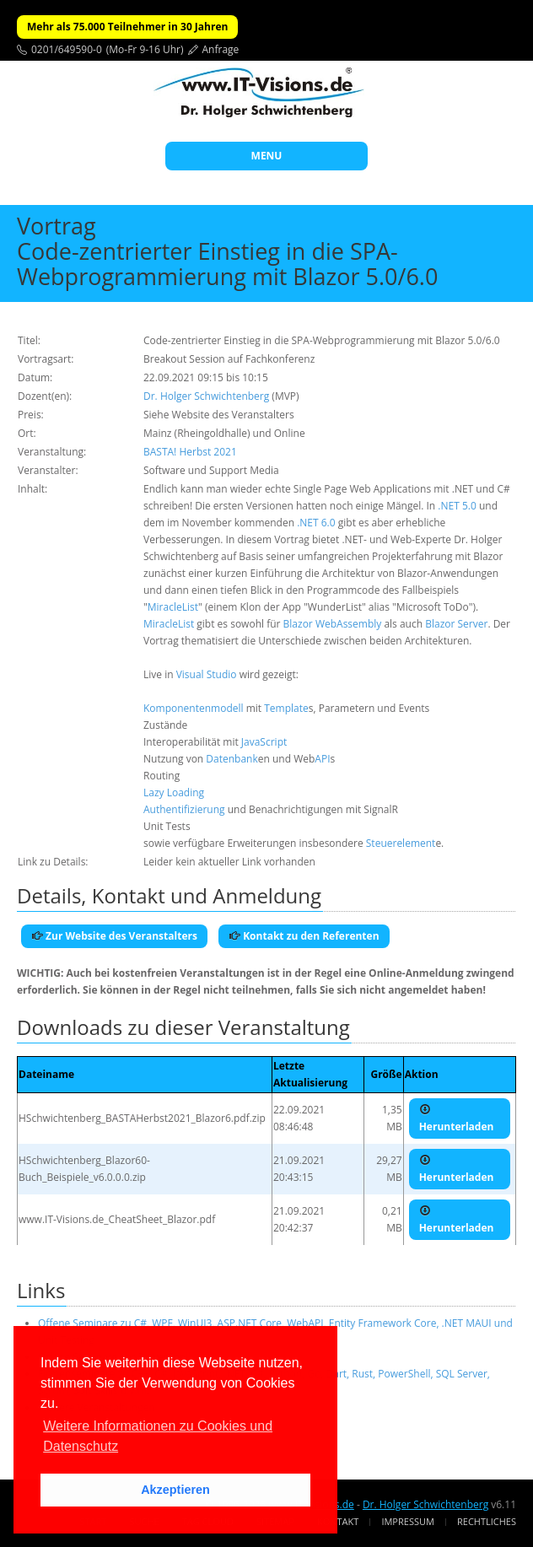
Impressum (407, 1521)
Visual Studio (206, 674)
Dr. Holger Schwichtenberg (206, 396)
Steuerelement (401, 843)
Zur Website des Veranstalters (114, 936)
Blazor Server (456, 624)
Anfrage (221, 49)
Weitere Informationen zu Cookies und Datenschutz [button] (157, 1436)
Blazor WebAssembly (332, 624)
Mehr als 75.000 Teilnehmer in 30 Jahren (127, 26)
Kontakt (337, 1521)
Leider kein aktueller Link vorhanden (229, 861)
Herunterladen (456, 1118)
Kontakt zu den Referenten (304, 936)
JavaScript (264, 742)
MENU (267, 155)
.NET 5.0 (457, 506)
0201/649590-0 (66, 49)
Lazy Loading (173, 792)
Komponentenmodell (193, 708)
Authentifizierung (184, 809)
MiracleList (173, 607)
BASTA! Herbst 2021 (190, 452)
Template (286, 708)
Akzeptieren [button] (175, 1489)
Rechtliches (486, 1521)
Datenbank (231, 759)
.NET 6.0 (316, 522)
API (322, 759)
